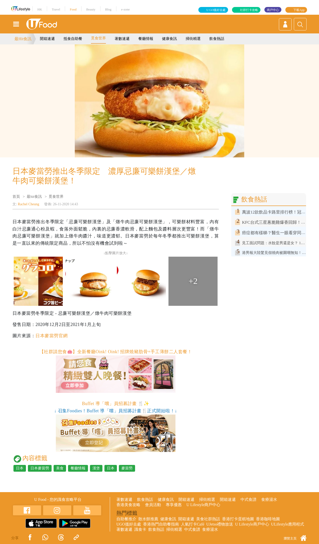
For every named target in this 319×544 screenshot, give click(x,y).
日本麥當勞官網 (51, 335)
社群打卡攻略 (249, 10)
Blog (108, 9)
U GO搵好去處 (216, 10)
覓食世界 (98, 38)
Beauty (90, 9)
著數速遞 (122, 39)
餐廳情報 (145, 39)
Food (73, 9)
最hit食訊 (34, 197)
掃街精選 (193, 39)
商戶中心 (273, 10)
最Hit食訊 (22, 39)
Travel (56, 9)
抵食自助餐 (73, 39)
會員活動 (153, 505)
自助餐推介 (126, 519)
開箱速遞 (47, 39)
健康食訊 (169, 39)
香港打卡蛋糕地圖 (238, 519)
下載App (299, 10)
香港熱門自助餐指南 (161, 524)
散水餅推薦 (148, 519)
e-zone (125, 9)
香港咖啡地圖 (268, 519)
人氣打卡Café (192, 524)
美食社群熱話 (208, 519)
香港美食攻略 (128, 505)
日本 (19, 468)
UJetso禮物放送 (219, 524)
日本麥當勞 (39, 468)
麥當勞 (127, 468)
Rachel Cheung (28, 204)
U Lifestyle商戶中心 (203, 505)
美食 (60, 468)
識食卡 (140, 529)
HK (39, 9)
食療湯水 (269, 499)
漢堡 (96, 468)
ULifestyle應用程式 (287, 524)
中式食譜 (248, 499)
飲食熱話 (216, 39)
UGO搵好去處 (128, 524)
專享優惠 (174, 505)
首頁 (16, 197)
